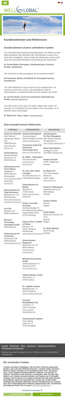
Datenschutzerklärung (41, 385)
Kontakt (5, 346)
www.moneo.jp (35, 116)
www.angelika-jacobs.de (32, 294)
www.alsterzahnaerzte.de (32, 234)
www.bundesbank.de (30, 141)
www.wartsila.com (29, 268)
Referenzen (14, 346)
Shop (23, 346)
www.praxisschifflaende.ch (54, 143)
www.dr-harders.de (19, 99)
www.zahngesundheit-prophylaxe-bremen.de (13, 181)
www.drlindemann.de (12, 243)
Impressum (31, 346)
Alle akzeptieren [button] (46, 394)
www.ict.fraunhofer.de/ (31, 152)
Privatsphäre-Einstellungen (13, 348)
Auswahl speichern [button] (17, 394)
